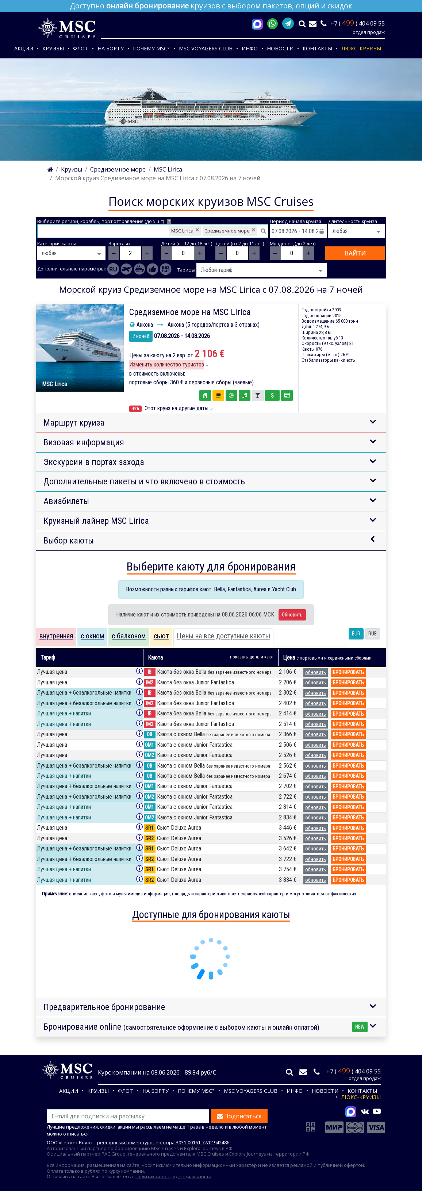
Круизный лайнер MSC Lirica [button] (96, 521)
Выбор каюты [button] (68, 540)
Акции (23, 48)
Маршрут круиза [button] (73, 423)
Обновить (292, 615)
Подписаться (239, 1116)
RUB (372, 634)
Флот (80, 48)
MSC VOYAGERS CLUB (206, 48)
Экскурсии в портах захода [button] (93, 462)
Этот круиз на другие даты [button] (168, 408)
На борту (110, 48)
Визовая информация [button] (83, 442)
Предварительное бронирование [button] (104, 1007)
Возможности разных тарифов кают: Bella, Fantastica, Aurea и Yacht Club (211, 589)
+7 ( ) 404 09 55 (357, 23)
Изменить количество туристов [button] (166, 364)
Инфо (250, 48)
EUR (356, 634)
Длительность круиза (352, 221)
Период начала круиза (295, 221)
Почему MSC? (151, 48)
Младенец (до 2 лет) (292, 243)
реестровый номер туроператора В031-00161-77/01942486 (163, 1142)
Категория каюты (56, 243)
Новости (280, 48)
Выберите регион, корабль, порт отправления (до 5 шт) (104, 221)
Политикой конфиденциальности (173, 1176)
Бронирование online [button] (205, 1027)
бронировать (348, 672)
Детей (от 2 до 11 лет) (239, 243)
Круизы (53, 48)
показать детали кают (252, 657)
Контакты (317, 48)
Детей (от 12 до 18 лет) (186, 243)
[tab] (56, 637)
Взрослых (119, 243)
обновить (315, 672)
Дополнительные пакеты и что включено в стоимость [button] (144, 481)
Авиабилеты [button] (66, 501)
